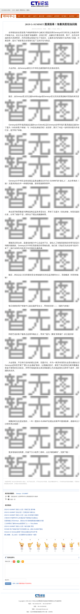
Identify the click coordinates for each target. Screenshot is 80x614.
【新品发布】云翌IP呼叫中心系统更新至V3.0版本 (24, 496)
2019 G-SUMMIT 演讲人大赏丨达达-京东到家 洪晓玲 (21, 515)
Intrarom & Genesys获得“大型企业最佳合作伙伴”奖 (20, 532)
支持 (72, 550)
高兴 (63, 550)
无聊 (55, 550)
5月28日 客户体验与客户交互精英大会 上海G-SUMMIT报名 (23, 529)
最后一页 (12, 499)
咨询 (78, 16)
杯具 (47, 550)
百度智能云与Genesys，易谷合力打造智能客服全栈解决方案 (24, 521)
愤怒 (38, 550)
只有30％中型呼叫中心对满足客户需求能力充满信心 (21, 518)
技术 (17, 10)
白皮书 (35, 16)
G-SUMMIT (25, 493)
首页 (19, 16)
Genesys (18, 493)
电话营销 (71, 16)
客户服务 (64, 16)
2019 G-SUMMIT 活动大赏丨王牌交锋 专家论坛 (19, 512)
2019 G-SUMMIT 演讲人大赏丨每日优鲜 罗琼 (19, 526)
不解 (30, 550)
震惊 (22, 550)
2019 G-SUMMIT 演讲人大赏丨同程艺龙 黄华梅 (19, 509)
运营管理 (56, 16)
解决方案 (41, 16)
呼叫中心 (22, 10)
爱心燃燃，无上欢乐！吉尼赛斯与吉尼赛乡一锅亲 (20, 535)
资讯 (28, 10)
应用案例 (49, 16)
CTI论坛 (54, 29)
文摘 (29, 16)
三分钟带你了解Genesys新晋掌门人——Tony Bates (21, 523)
